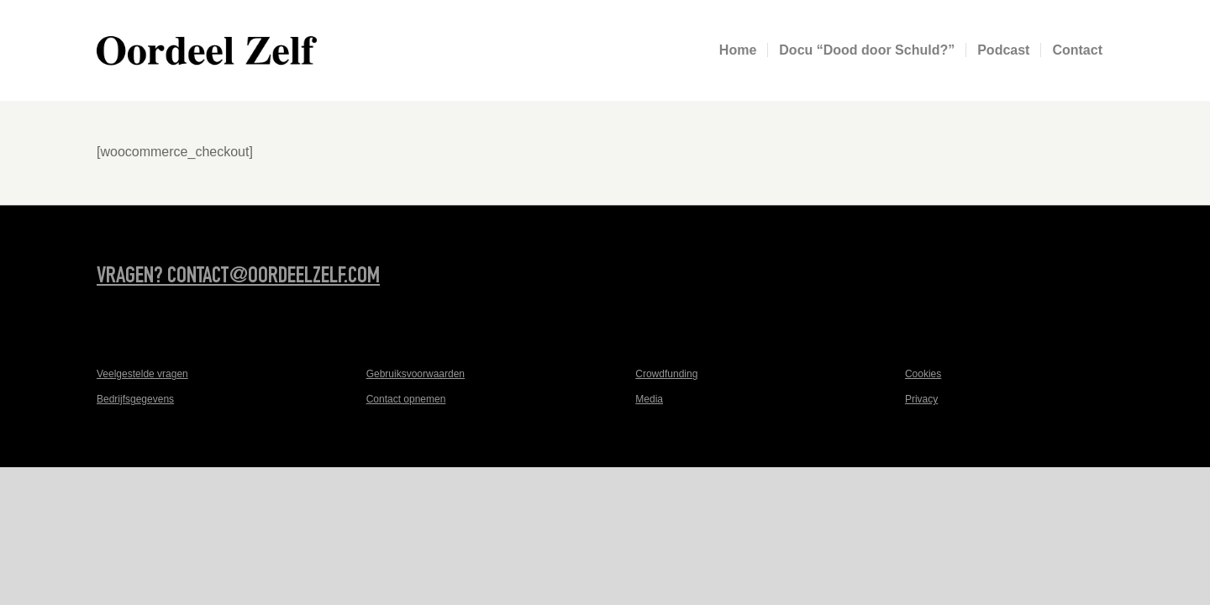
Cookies (923, 374)
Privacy (921, 399)
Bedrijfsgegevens (135, 399)
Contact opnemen (406, 399)
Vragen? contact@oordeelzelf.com (238, 277)
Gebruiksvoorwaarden (415, 374)
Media (649, 399)
